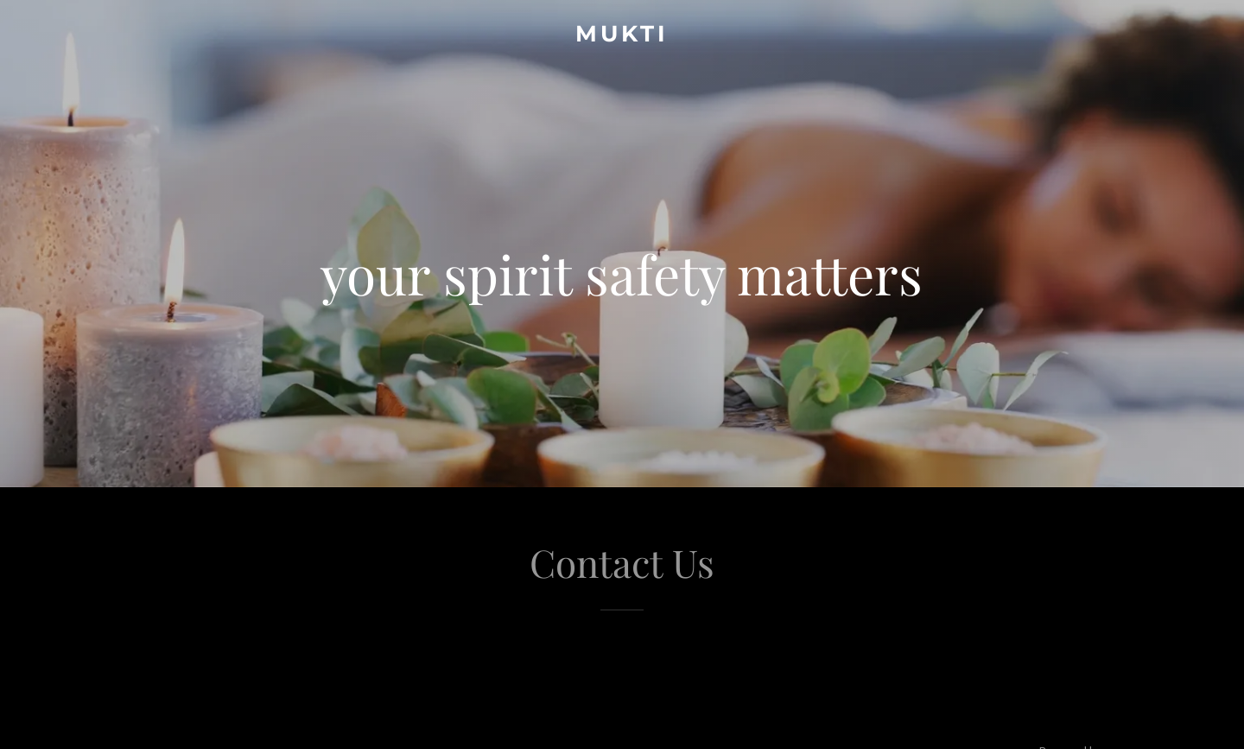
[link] (621, 36)
